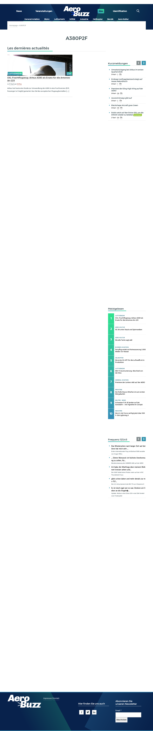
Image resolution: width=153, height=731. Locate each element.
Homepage (13, 25)
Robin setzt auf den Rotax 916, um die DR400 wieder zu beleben (127, 114)
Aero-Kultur (123, 19)
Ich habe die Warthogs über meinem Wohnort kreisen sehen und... (128, 468)
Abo (101, 11)
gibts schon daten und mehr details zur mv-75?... (128, 480)
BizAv (46, 19)
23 (70, 73)
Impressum (47, 698)
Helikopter (98, 19)
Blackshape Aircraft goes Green (124, 105)
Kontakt (56, 698)
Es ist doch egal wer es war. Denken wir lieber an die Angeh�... (128, 489)
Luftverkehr (59, 19)
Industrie (84, 19)
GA (118, 93)
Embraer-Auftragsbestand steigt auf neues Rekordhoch (126, 80)
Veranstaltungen (44, 11)
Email (118, 710)
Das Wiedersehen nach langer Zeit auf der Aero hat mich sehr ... (128, 447)
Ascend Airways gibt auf (121, 98)
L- (117, 101)
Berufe (110, 19)
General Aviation (32, 19)
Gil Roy (19, 84)
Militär (72, 19)
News (19, 11)
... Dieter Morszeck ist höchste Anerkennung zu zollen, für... (128, 459)
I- (117, 75)
